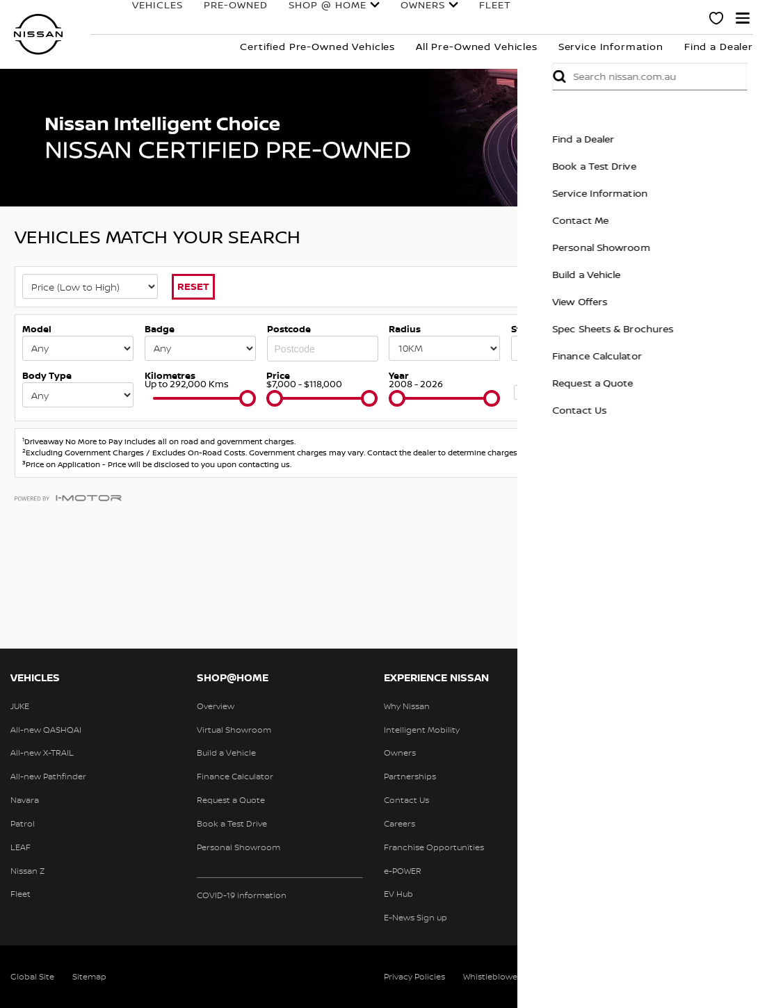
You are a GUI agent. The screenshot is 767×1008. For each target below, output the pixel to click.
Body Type (47, 375)
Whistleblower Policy (505, 976)
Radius (405, 329)
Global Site (32, 976)
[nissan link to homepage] (38, 34)
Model (36, 329)
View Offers (734, 301)
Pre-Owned (205, 14)
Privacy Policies (414, 976)
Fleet (465, 14)
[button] (743, 18)
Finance (524, 14)
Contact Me (735, 220)
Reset (193, 286)
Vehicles (127, 14)
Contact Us (734, 409)
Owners (392, 14)
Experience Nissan (634, 14)
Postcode (289, 329)
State (523, 329)
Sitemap (89, 976)
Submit (713, 76)
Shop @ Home (297, 14)
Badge (160, 329)
